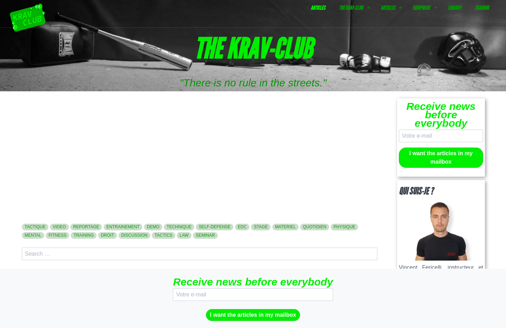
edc (242, 226)
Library (454, 8)
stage (261, 226)
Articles (318, 8)
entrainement (123, 226)
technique (179, 226)
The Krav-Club (351, 8)
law (184, 235)
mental (33, 235)
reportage (86, 226)
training (83, 235)
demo (153, 226)
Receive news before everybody (441, 114)
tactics (163, 235)
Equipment (421, 8)
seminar (205, 235)
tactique (35, 226)
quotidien (314, 226)
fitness (57, 235)
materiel (285, 226)
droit (107, 235)
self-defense (215, 226)
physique (344, 226)
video (59, 226)
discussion (134, 235)
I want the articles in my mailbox (441, 157)
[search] (199, 254)
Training (482, 8)
